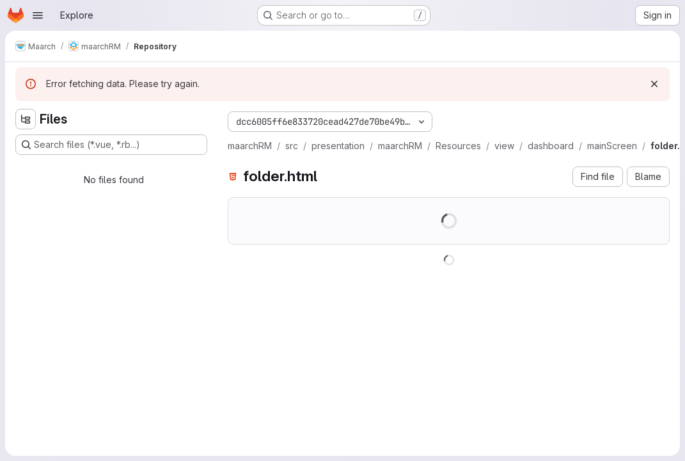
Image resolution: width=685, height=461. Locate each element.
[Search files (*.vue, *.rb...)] (111, 144)
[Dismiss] (654, 84)
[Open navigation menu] (38, 15)
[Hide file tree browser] (25, 119)
